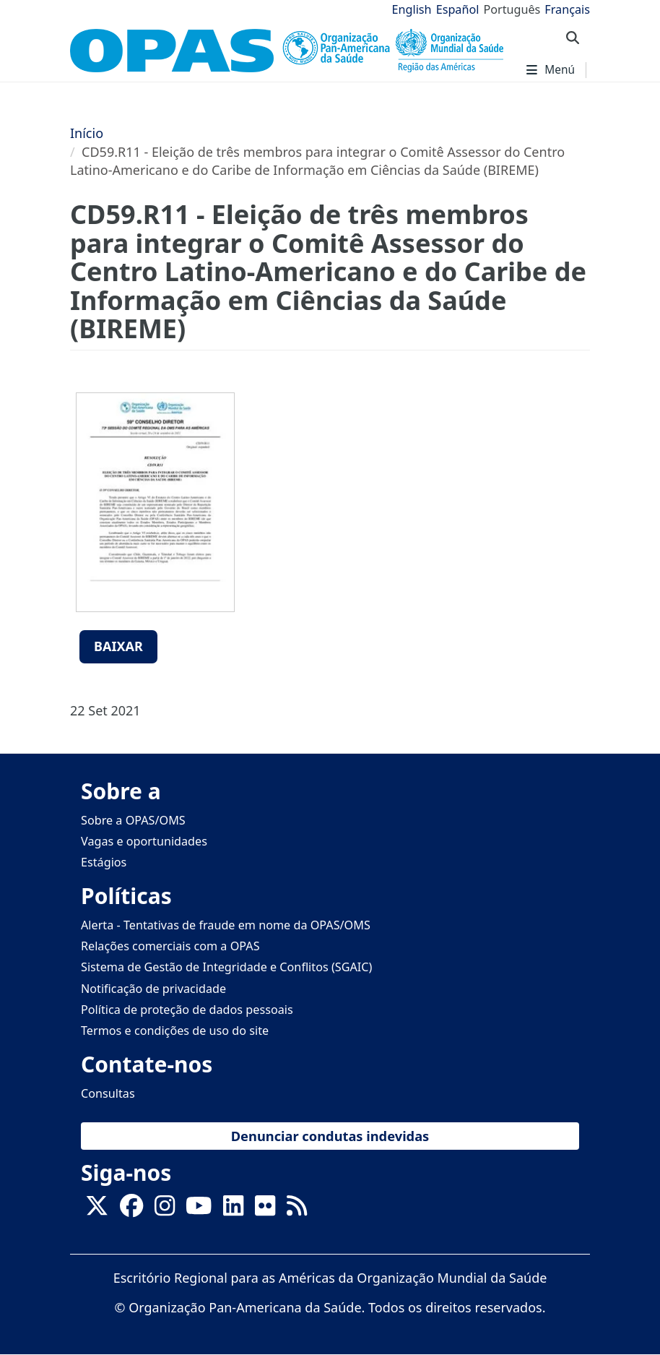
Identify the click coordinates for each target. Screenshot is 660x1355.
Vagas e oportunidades (144, 841)
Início (86, 133)
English (412, 9)
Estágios (103, 862)
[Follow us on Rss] (297, 1210)
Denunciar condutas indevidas (330, 1136)
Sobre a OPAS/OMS (133, 820)
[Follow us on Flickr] (265, 1210)
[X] (96, 1210)
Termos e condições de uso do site (175, 1030)
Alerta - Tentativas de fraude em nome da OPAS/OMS (225, 925)
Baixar (118, 646)
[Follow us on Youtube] (199, 1210)
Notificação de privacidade (153, 989)
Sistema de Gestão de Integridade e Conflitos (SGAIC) (226, 967)
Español (457, 9)
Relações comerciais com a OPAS (170, 946)
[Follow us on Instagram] (165, 1210)
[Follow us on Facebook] (131, 1210)
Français (567, 9)
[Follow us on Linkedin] (233, 1210)
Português (511, 9)
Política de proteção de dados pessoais (187, 1010)
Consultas (108, 1093)
